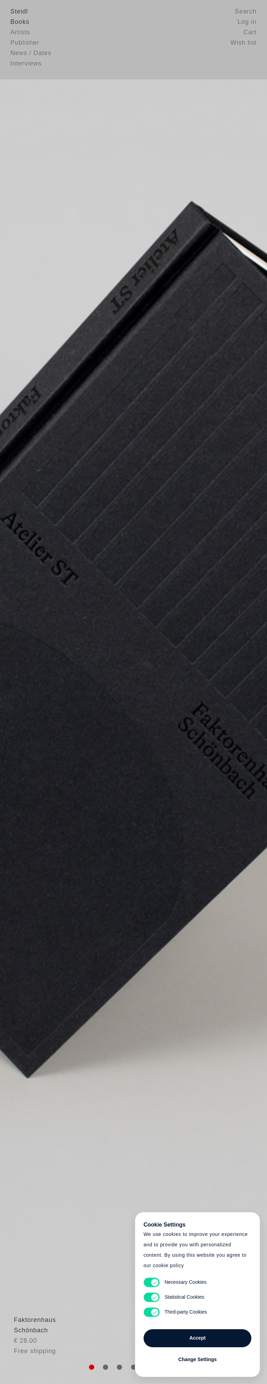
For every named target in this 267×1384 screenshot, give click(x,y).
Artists (20, 32)
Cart (250, 32)
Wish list (243, 43)
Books (20, 22)
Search (246, 12)
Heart (86, 692)
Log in (247, 22)
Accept (197, 1335)
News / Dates (30, 53)
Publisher (24, 43)
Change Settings (197, 1357)
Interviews (26, 64)
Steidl (19, 12)
